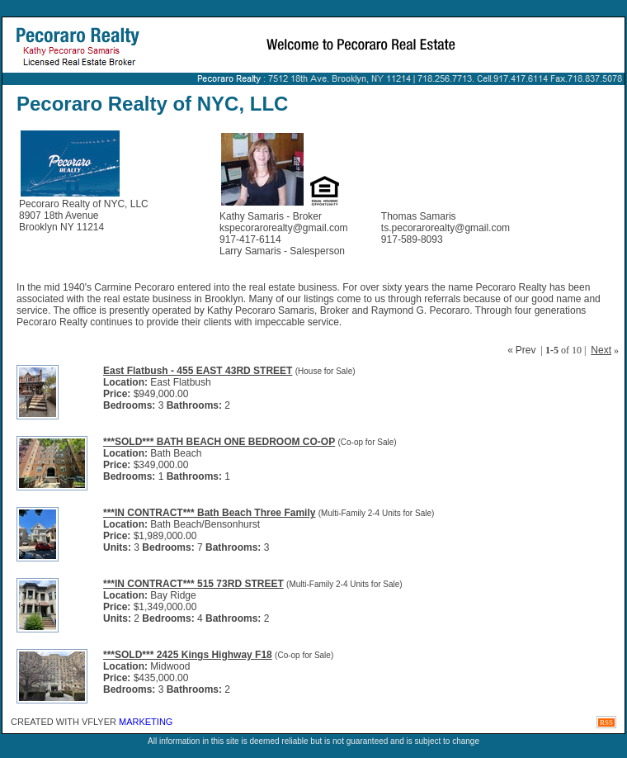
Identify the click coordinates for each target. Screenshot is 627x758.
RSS (606, 722)
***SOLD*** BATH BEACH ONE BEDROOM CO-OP (219, 442)
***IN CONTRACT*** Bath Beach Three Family (209, 513)
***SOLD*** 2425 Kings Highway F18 (187, 655)
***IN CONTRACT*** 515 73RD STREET (193, 584)
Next (601, 350)
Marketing (145, 722)
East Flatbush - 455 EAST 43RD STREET (197, 371)
